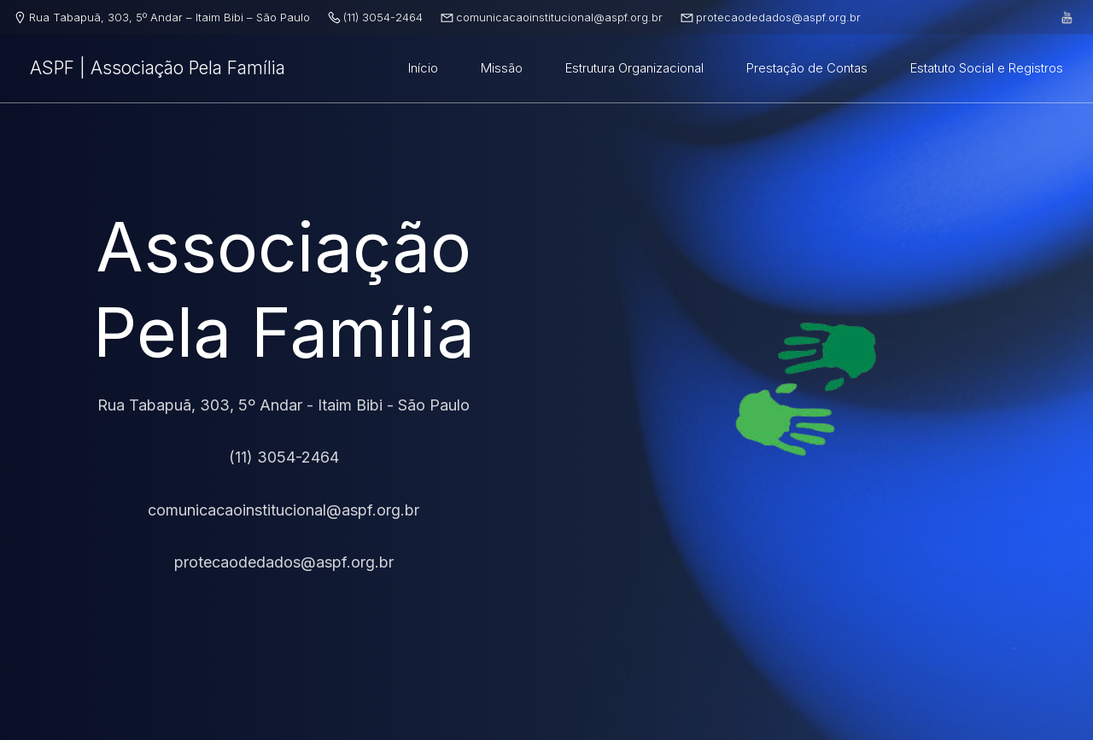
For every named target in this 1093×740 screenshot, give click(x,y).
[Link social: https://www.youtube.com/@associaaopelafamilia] (1067, 17)
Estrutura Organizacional (634, 68)
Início (423, 68)
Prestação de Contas (807, 68)
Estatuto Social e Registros (986, 68)
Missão (502, 68)
